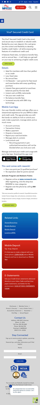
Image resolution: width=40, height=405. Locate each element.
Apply (25, 2)
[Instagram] (11, 1)
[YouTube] (5, 1)
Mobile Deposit (10, 229)
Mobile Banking (10, 226)
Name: (20, 348)
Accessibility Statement (14, 311)
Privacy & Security (11, 308)
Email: (20, 354)
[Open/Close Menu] (36, 7)
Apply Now (8, 64)
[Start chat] (35, 400)
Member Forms (23, 306)
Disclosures (13, 306)
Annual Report (24, 313)
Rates (30, 2)
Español (35, 2)
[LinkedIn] (8, 1)
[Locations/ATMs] (22, 1)
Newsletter (27, 311)
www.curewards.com (28, 179)
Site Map (14, 313)
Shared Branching (11, 223)
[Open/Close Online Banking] (20, 7)
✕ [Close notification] (10, 386)
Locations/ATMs (10, 233)
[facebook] (3, 1)
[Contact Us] (19, 1)
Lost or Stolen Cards (26, 308)
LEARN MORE (19, 255)
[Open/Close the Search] (30, 7)
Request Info (9, 205)
